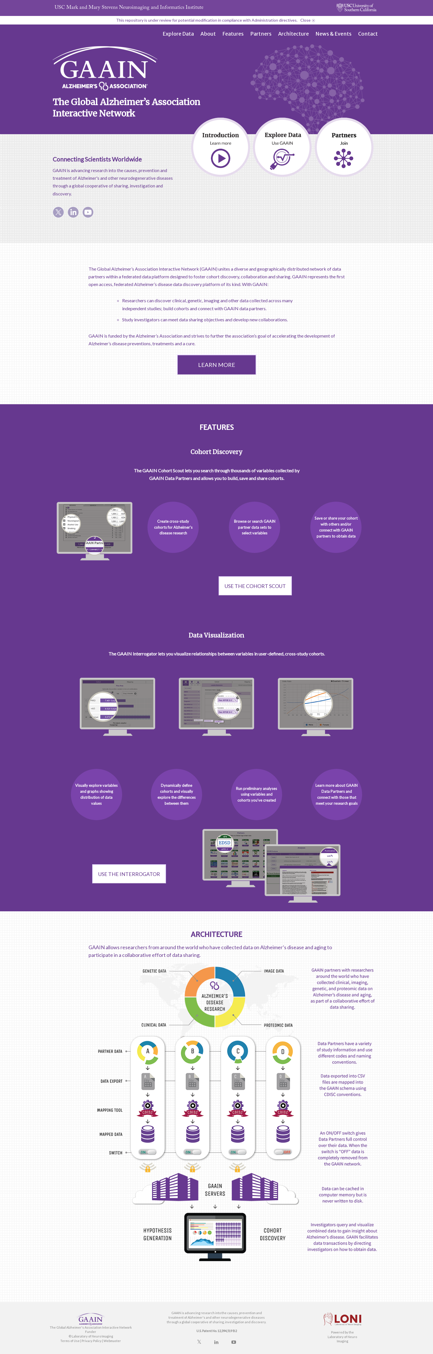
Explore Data (178, 33)
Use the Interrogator (129, 874)
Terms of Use (70, 1341)
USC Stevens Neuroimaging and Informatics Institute (129, 7)
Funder (90, 1331)
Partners (261, 33)
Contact (368, 33)
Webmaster (112, 1341)
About (208, 33)
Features (233, 33)
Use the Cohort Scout (255, 586)
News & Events (333, 33)
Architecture (293, 33)
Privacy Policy (92, 1341)
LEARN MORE (216, 364)
